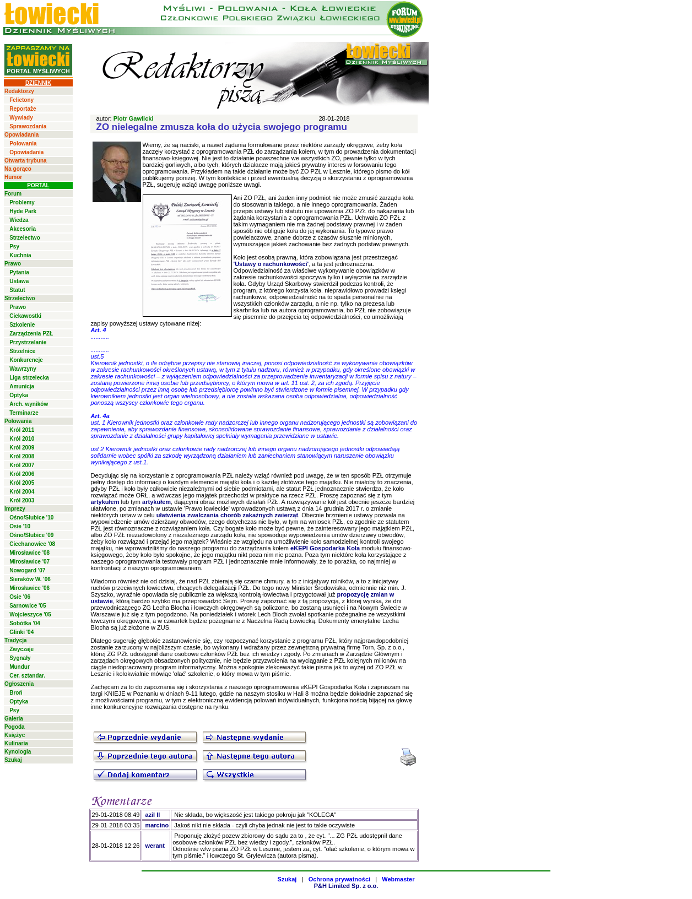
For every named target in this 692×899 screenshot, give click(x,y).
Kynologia (17, 752)
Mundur (19, 667)
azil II (152, 814)
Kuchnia (20, 255)
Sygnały (19, 658)
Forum (12, 194)
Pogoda (14, 727)
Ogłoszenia (19, 684)
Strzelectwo (24, 238)
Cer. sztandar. (27, 676)
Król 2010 (21, 439)
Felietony (21, 100)
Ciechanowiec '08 (32, 544)
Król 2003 (21, 500)
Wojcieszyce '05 (30, 614)
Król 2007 (21, 465)
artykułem (105, 502)
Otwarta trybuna (25, 161)
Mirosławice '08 (29, 553)
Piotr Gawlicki (133, 118)
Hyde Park (22, 211)
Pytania (19, 272)
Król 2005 (21, 483)
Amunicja (21, 386)
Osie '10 (19, 526)
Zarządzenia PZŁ (31, 334)
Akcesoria (22, 229)
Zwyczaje (21, 649)
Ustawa (19, 281)
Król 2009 (21, 448)
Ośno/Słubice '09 (31, 535)
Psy (14, 246)
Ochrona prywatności (339, 879)
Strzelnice (22, 351)
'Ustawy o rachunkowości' (271, 264)
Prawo (12, 264)
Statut (17, 290)
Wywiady (21, 118)
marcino (157, 825)
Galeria (13, 719)
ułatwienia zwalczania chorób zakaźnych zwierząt (227, 515)
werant (154, 845)
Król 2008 (21, 456)
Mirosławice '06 (29, 588)
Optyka (18, 395)
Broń (15, 693)
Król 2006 (21, 474)
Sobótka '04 (24, 623)
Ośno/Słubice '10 (31, 518)
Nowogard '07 (27, 570)
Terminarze (24, 413)
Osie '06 (19, 597)
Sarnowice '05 (27, 606)
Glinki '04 (21, 632)
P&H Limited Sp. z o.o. (346, 885)
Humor (13, 177)
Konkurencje (26, 360)
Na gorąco (17, 169)
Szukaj (13, 760)
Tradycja (15, 640)
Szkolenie (22, 325)
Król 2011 (21, 430)
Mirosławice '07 (29, 562)
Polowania (22, 143)
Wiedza (18, 220)
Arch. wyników (28, 404)
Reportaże (22, 109)
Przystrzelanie (27, 342)
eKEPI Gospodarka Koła (325, 548)
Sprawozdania (27, 126)
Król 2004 (21, 492)
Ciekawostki (25, 316)
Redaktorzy (19, 91)
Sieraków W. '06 (30, 579)
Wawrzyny (22, 369)
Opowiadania (21, 135)
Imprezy (14, 509)
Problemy (22, 202)
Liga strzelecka (29, 378)
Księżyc (14, 735)
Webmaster (398, 879)
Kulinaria (16, 743)
